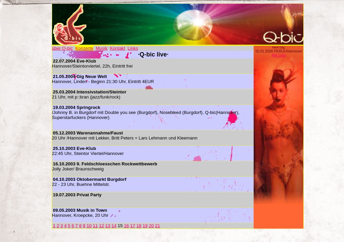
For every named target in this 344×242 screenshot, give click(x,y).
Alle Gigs (278, 55)
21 (157, 225)
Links (133, 48)
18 (138, 225)
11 (95, 225)
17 (132, 225)
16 (126, 225)
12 (101, 225)
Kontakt (117, 48)
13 (107, 225)
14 (114, 225)
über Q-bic (62, 48)
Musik (102, 48)
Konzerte (84, 48)
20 (151, 225)
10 (89, 225)
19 (145, 225)
